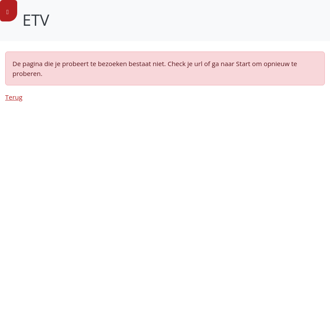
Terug (13, 97)
